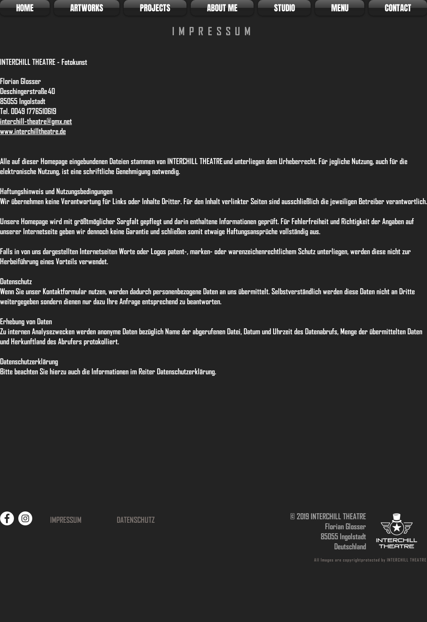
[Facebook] (7, 518)
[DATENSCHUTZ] (135, 520)
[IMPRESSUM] (66, 520)
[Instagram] (25, 518)
